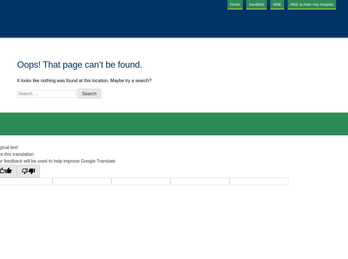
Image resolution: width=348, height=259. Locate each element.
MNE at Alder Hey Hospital (312, 4)
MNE (277, 4)
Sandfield (256, 4)
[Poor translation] (28, 171)
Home (235, 4)
